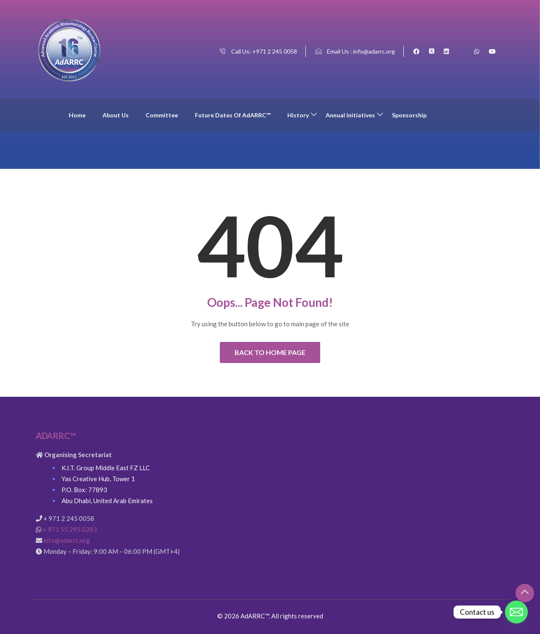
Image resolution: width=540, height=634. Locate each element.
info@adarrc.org (66, 540)
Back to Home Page (270, 352)
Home (77, 115)
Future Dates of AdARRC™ (232, 115)
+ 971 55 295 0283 (70, 529)
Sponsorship (409, 115)
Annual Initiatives (350, 115)
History (298, 115)
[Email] (516, 612)
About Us (116, 115)
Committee (162, 115)
